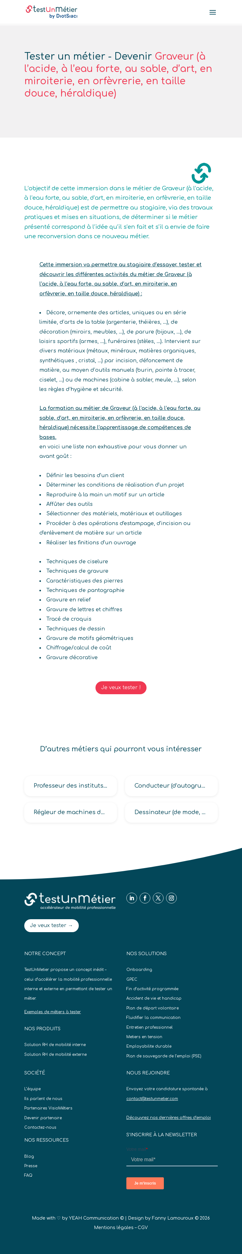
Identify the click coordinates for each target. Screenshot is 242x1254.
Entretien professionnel (149, 1027)
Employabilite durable (148, 1046)
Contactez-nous (40, 1127)
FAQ (28, 1175)
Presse (30, 1166)
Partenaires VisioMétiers (48, 1108)
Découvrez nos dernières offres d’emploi (168, 1117)
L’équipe (32, 1089)
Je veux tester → (51, 925)
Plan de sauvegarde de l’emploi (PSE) (163, 1056)
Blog (29, 1156)
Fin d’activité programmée (152, 989)
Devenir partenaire (43, 1118)
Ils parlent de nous (43, 1099)
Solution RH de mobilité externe (55, 1054)
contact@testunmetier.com (152, 1099)
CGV (143, 1227)
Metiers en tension (144, 1037)
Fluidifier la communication (153, 1017)
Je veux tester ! (121, 687)
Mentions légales (114, 1227)
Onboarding (139, 969)
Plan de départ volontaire (152, 1008)
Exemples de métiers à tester (52, 1012)
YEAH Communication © (96, 1218)
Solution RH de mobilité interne (55, 1045)
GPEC (131, 979)
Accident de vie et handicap (154, 998)
